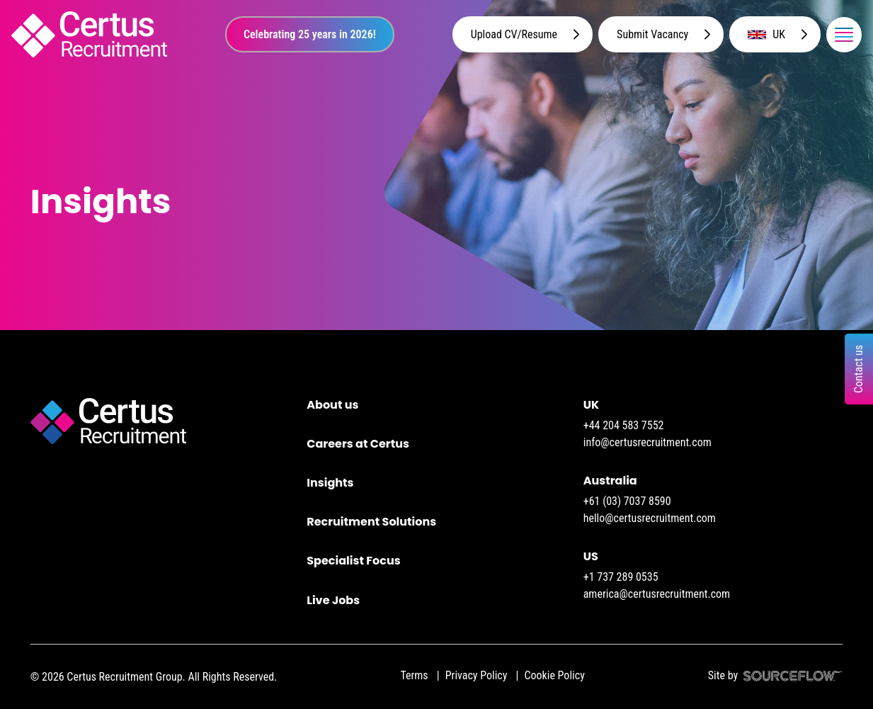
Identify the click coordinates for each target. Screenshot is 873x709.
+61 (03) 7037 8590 (627, 501)
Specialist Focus (353, 560)
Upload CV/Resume (514, 34)
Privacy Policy (476, 675)
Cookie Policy (554, 675)
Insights (330, 483)
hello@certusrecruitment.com (649, 518)
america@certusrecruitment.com (656, 594)
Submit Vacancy (652, 34)
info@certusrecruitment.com (647, 442)
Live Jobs (333, 600)
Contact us (858, 368)
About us (332, 405)
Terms (414, 675)
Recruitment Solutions (371, 522)
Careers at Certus (358, 444)
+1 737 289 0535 (620, 577)
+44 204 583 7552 (623, 425)
